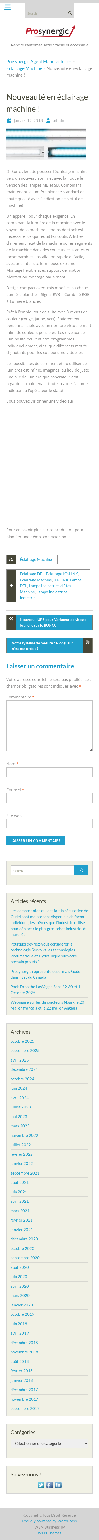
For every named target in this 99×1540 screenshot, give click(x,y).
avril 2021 (20, 1201)
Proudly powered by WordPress (49, 1521)
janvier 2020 (22, 1304)
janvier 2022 (22, 1163)
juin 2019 (19, 1323)
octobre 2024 (22, 1078)
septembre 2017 (25, 1408)
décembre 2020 (24, 1238)
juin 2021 (19, 1191)
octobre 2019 (22, 1314)
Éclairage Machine (36, 559)
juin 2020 (19, 1276)
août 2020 (20, 1267)
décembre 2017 (24, 1389)
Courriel (15, 789)
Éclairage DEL (32, 573)
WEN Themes (50, 1532)
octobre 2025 (22, 1041)
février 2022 (22, 1154)
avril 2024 (20, 1097)
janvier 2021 (22, 1229)
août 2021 (20, 1182)
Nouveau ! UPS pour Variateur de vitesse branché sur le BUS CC (53, 622)
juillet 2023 (21, 1107)
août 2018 (20, 1361)
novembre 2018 (24, 1351)
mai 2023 (19, 1116)
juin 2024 (19, 1088)
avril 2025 (20, 1060)
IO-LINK (61, 579)
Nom (12, 763)
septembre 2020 (25, 1257)
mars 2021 (20, 1210)
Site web (14, 815)
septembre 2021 (25, 1173)
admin (58, 120)
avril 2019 (20, 1333)
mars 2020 (20, 1295)
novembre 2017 (24, 1399)
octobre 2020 (22, 1248)
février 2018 (22, 1370)
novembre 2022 (24, 1135)
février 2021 (22, 1220)
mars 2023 (20, 1125)
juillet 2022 (21, 1144)
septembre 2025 (25, 1050)
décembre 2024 (24, 1069)
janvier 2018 (22, 1380)
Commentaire (20, 697)
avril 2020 (20, 1286)
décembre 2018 (24, 1342)
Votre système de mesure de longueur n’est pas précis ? (42, 646)
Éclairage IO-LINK (62, 573)
